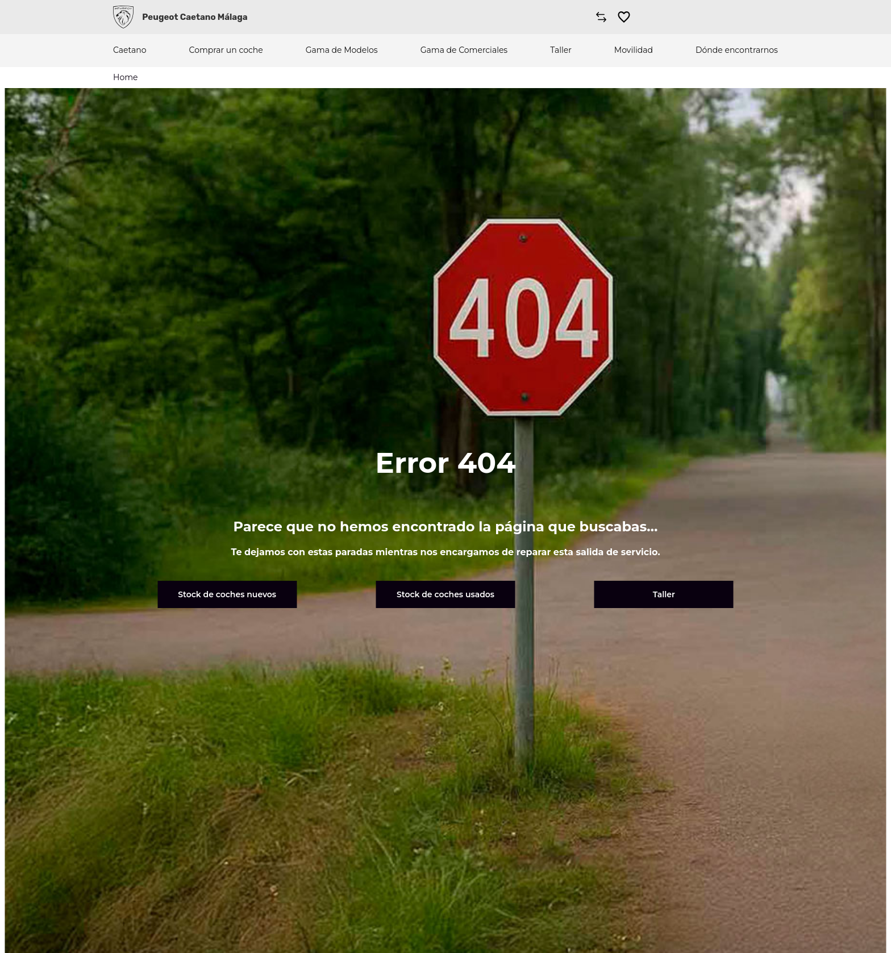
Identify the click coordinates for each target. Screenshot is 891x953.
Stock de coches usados (445, 594)
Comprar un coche (226, 50)
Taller (561, 50)
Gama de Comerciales (463, 50)
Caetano (129, 50)
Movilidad (633, 50)
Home (125, 77)
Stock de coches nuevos (227, 594)
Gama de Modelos (342, 50)
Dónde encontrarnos (737, 50)
